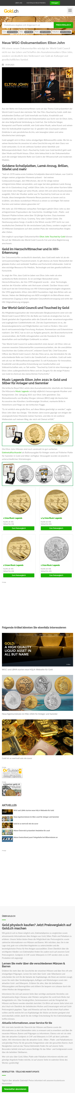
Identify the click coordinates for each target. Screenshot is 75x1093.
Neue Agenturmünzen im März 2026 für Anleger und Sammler (30, 714)
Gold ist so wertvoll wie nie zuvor (17, 758)
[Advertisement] (37, 601)
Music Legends (22, 391)
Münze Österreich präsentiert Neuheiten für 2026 (32, 831)
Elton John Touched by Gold (52, 236)
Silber (26, 32)
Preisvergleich (63, 25)
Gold (10, 32)
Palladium (61, 32)
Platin (43, 32)
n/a (12, 522)
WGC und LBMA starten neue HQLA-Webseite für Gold (27, 669)
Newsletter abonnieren (15, 1089)
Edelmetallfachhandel (11, 452)
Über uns (18, 3)
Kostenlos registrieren (36, 3)
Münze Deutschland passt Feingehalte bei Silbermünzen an (36, 837)
